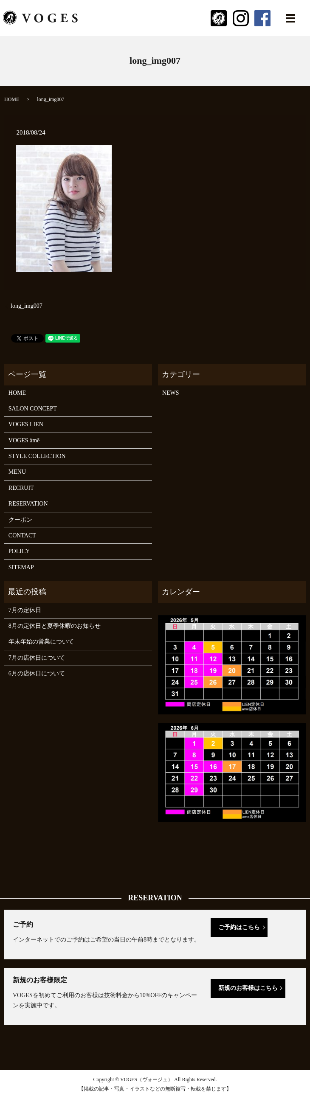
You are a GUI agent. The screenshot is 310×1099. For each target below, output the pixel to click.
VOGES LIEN (25, 424)
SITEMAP (21, 567)
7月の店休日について (36, 658)
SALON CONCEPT (32, 408)
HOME (11, 99)
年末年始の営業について (41, 641)
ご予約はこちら (239, 927)
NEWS (170, 393)
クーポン (20, 520)
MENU (17, 472)
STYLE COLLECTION (37, 456)
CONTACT (22, 535)
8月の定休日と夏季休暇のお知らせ (54, 626)
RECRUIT (21, 488)
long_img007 (26, 306)
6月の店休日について (36, 673)
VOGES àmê (24, 440)
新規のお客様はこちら (248, 988)
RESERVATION (28, 503)
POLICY (19, 551)
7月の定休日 (24, 610)
